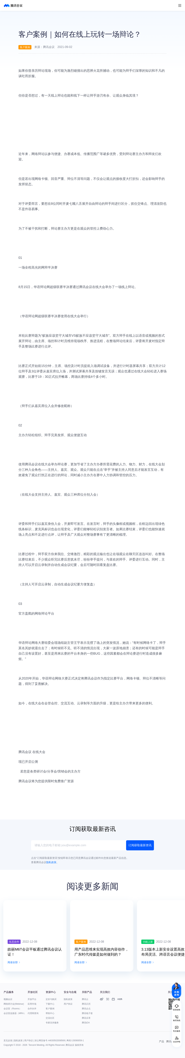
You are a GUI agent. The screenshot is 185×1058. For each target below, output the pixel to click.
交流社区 (50, 1018)
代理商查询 (33, 1013)
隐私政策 (68, 999)
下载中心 (50, 1004)
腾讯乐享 (86, 1018)
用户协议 (68, 1004)
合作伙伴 (32, 1008)
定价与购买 (51, 999)
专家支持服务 (52, 1022)
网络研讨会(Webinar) (14, 1004)
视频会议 (8, 999)
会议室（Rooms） (12, 1008)
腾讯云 (85, 999)
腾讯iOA (86, 1022)
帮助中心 (50, 1013)
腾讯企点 (86, 1008)
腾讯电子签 (87, 1013)
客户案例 (50, 1008)
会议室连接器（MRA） (15, 1013)
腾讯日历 (86, 1004)
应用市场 (32, 1004)
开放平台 (32, 999)
